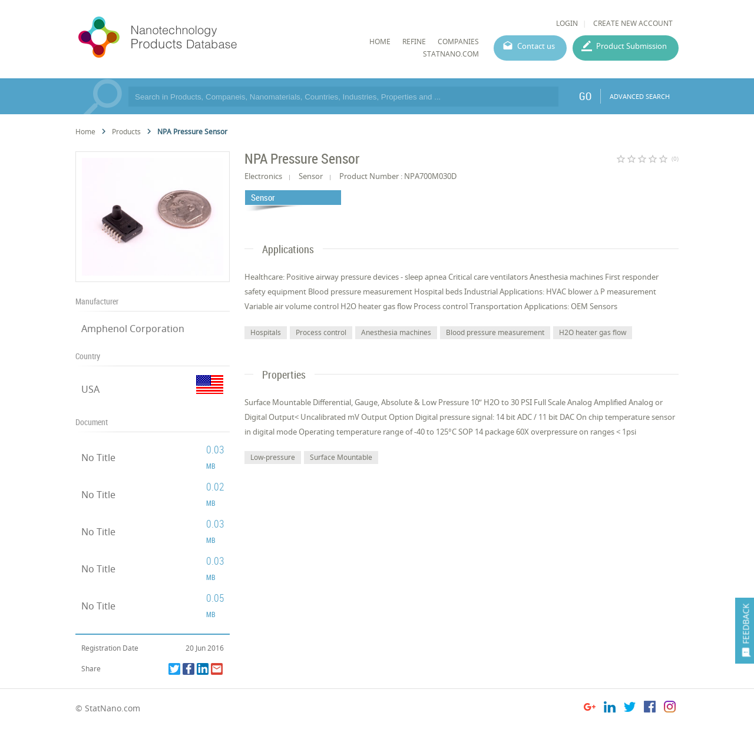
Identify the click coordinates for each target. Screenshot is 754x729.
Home (85, 132)
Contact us (536, 46)
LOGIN (567, 23)
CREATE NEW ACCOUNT (633, 23)
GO (585, 96)
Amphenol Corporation (132, 328)
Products (126, 132)
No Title (98, 457)
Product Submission (631, 46)
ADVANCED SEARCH (640, 96)
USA (90, 389)
